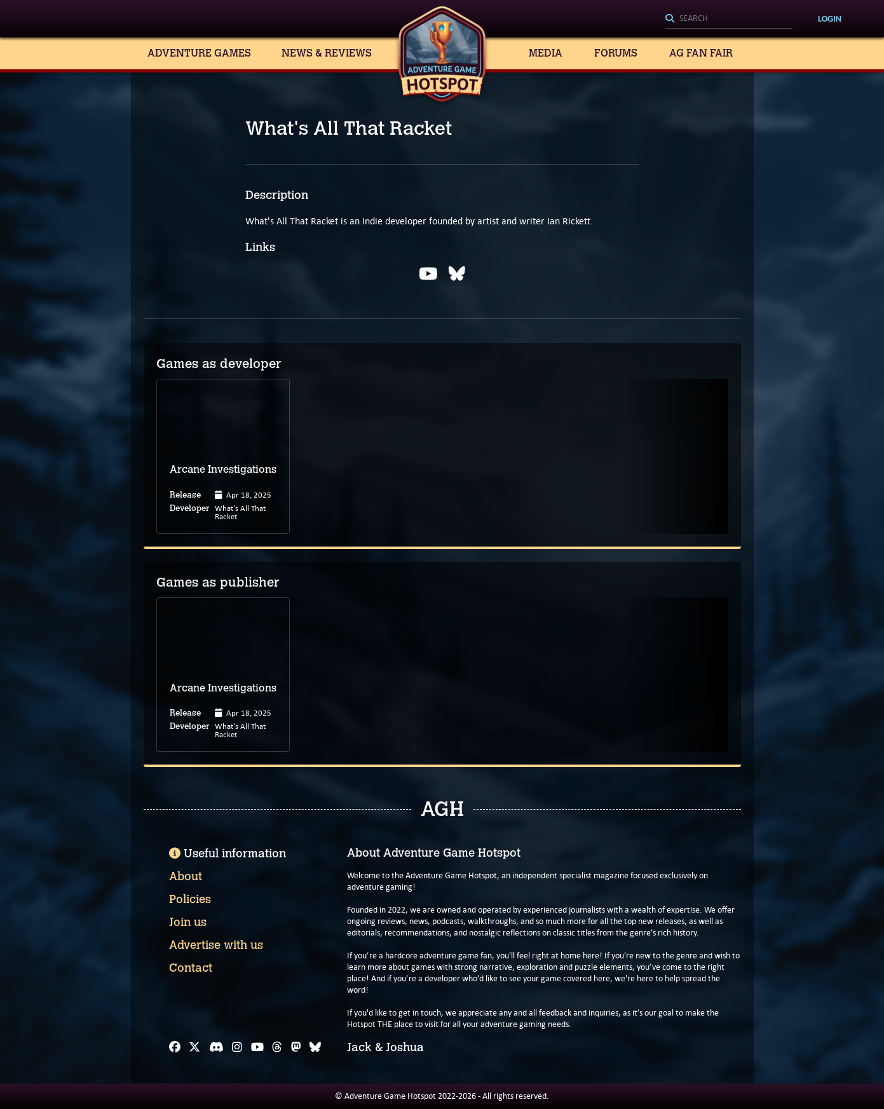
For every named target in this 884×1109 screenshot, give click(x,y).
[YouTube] (257, 1047)
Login (829, 18)
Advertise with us (216, 945)
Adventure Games (199, 53)
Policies (190, 899)
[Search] (728, 19)
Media (545, 53)
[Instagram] (237, 1047)
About (185, 876)
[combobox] (728, 19)
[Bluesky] (315, 1047)
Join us (188, 922)
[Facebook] (174, 1047)
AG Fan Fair (701, 53)
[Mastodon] (296, 1047)
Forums (615, 53)
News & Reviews (327, 53)
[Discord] (216, 1047)
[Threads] (277, 1047)
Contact (190, 968)
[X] (194, 1047)
